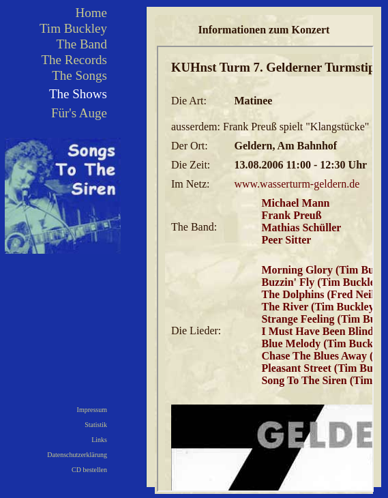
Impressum (92, 409)
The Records (74, 60)
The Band (82, 44)
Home (91, 12)
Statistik (96, 424)
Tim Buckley (73, 28)
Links (99, 439)
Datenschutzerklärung (77, 454)
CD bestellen (89, 469)
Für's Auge (79, 113)
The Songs (79, 75)
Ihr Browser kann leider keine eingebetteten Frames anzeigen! (265, 269)
